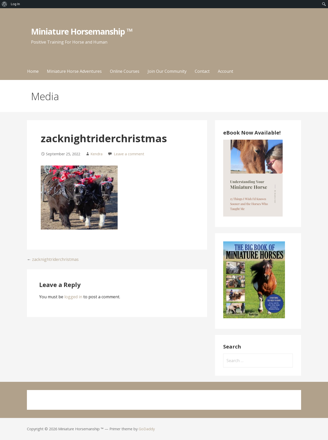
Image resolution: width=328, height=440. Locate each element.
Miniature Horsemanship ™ (82, 31)
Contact (202, 71)
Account (225, 71)
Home (33, 71)
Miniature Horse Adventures (74, 71)
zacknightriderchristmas (55, 259)
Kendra (96, 153)
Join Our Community (167, 71)
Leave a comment (129, 153)
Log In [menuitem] (15, 4)
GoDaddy (147, 428)
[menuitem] (4, 4)
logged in (73, 297)
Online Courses (124, 71)
